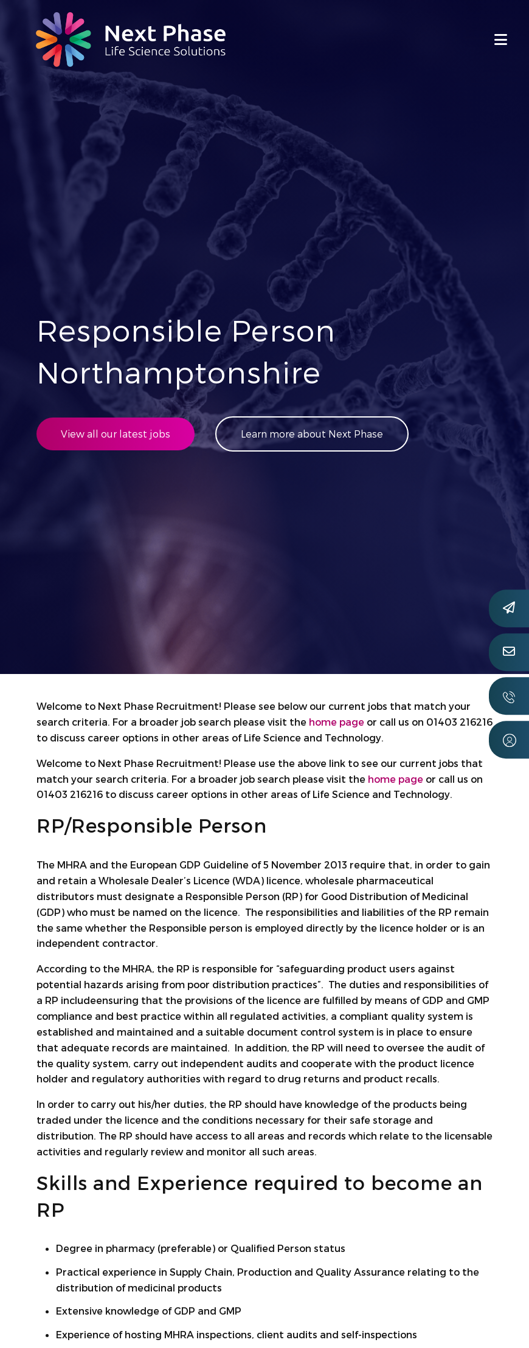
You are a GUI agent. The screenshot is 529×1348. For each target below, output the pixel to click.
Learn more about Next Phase (312, 433)
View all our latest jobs (115, 433)
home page (336, 721)
